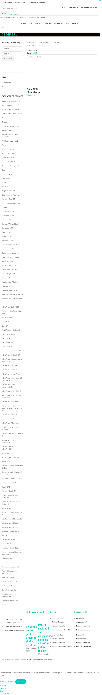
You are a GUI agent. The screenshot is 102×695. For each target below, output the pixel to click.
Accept (21, 682)
